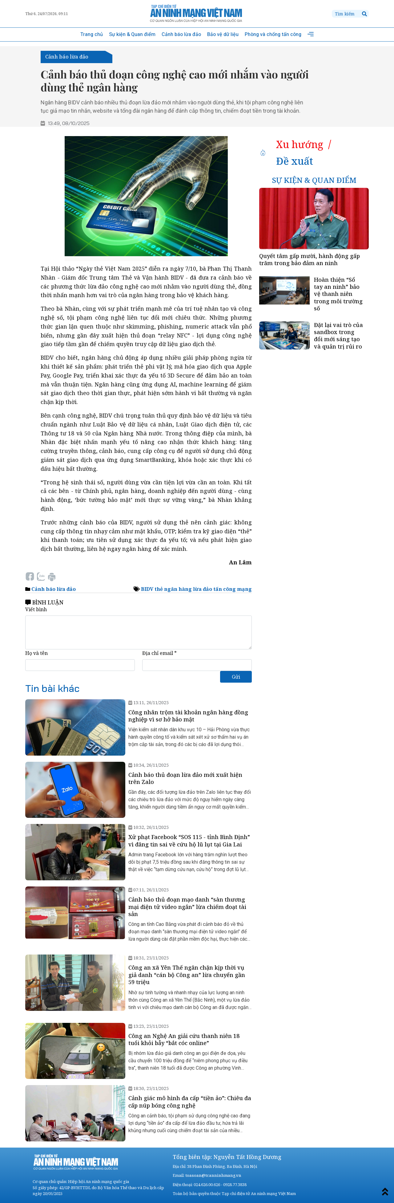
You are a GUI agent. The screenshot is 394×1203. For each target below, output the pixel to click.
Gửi (236, 676)
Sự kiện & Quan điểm (132, 34)
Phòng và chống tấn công (273, 34)
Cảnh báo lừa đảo (181, 34)
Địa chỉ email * (159, 653)
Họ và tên (36, 653)
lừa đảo (202, 589)
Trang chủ (91, 34)
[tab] (299, 144)
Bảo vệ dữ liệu (223, 34)
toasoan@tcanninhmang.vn (212, 1175)
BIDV (147, 589)
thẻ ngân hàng (173, 589)
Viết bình (36, 609)
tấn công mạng (232, 589)
